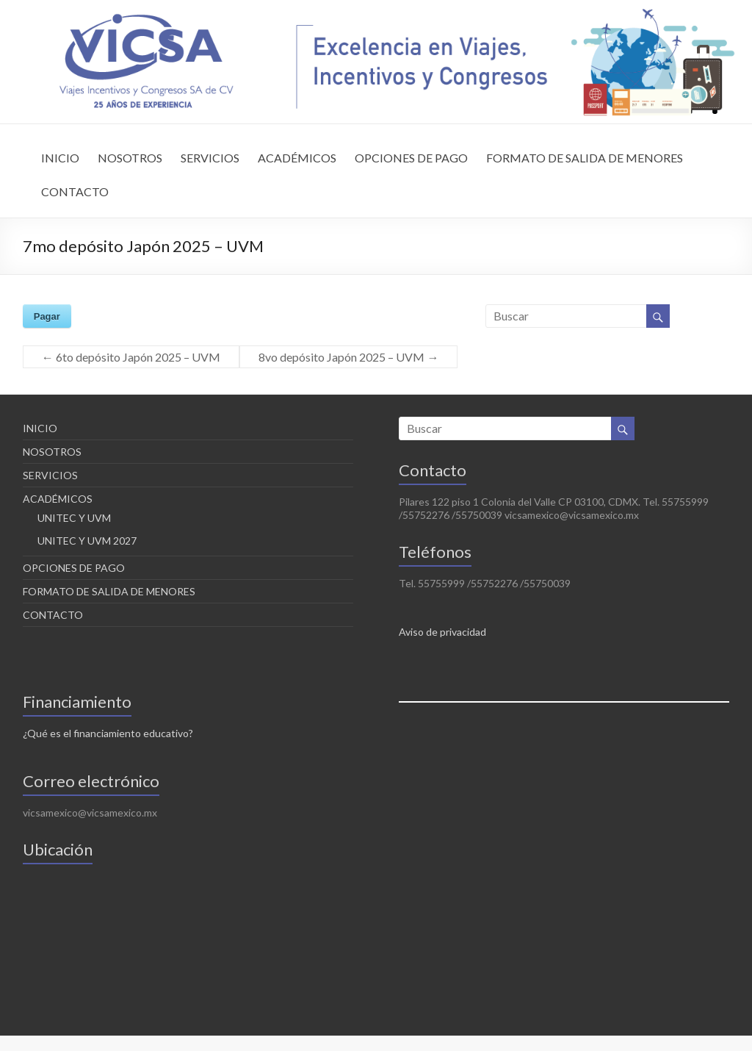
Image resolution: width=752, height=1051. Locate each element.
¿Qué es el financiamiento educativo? (108, 733)
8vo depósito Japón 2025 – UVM (348, 357)
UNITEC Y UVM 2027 (87, 540)
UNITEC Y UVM (74, 518)
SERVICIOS (210, 158)
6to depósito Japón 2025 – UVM (131, 357)
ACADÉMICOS (297, 158)
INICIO (60, 158)
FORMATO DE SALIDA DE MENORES (584, 158)
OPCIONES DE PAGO (411, 158)
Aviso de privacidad (442, 631)
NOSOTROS (130, 158)
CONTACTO (75, 191)
